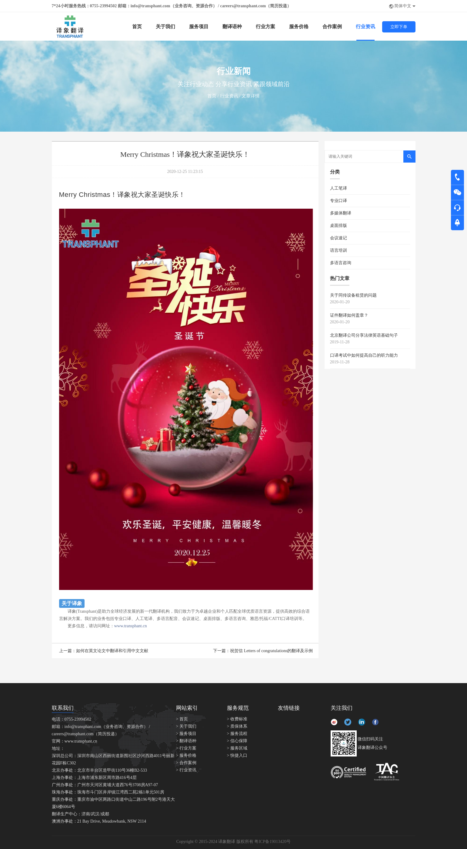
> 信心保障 (237, 741)
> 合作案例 (186, 762)
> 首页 (182, 719)
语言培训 (338, 250)
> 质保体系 (237, 726)
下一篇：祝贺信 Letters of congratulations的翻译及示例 (263, 651)
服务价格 (299, 26)
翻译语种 (232, 26)
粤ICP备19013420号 (272, 841)
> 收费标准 (237, 719)
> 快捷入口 (237, 755)
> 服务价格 (186, 755)
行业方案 (265, 26)
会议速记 (338, 238)
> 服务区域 (237, 748)
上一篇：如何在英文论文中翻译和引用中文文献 (103, 651)
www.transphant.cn (130, 626)
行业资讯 (365, 26)
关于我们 (165, 26)
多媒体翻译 (340, 213)
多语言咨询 (340, 263)
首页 (137, 26)
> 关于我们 (186, 726)
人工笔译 (338, 188)
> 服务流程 (237, 733)
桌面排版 (338, 225)
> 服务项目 (186, 733)
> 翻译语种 (186, 741)
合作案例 (332, 26)
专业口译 (338, 200)
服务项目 (198, 26)
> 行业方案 (186, 748)
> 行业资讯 (186, 770)
